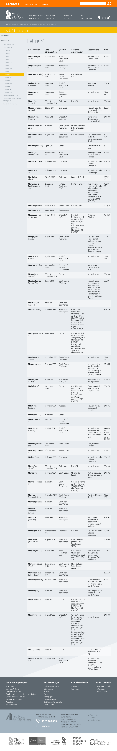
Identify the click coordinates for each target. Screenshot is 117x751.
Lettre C (7, 57)
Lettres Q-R (8, 83)
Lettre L (7, 71)
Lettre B (7, 54)
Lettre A (7, 51)
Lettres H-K (8, 68)
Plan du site (94, 715)
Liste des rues (43, 25)
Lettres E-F (8, 63)
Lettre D (7, 60)
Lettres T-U (8, 89)
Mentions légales (96, 720)
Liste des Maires (8, 44)
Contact (45, 725)
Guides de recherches (10, 104)
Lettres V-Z (8, 92)
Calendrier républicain (10, 95)
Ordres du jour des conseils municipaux (12, 100)
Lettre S (7, 86)
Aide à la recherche (21, 25)
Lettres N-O (8, 77)
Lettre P (7, 80)
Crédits (92, 718)
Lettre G (7, 65)
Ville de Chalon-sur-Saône (27, 4)
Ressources (34, 25)
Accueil (11, 25)
